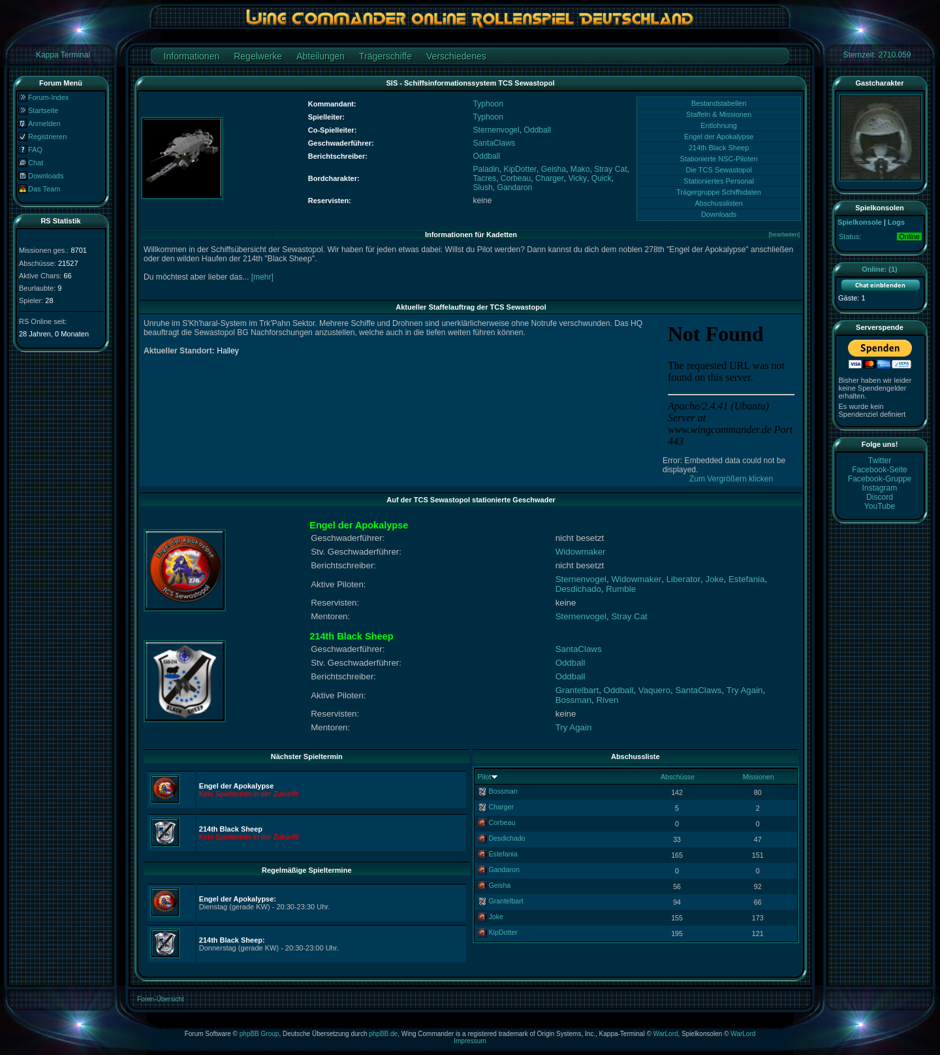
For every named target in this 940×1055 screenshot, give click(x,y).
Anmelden (44, 123)
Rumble (621, 589)
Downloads (45, 176)
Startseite (43, 110)
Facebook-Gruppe (879, 478)
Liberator (683, 579)
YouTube (880, 506)
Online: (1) (879, 269)
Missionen (758, 777)
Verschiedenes (456, 56)
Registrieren (47, 136)
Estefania (746, 579)
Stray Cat (610, 169)
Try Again (745, 690)
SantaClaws (494, 143)
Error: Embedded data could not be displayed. (731, 460)
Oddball (538, 130)
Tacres (485, 178)
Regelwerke (258, 56)
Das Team (44, 189)
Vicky (577, 178)
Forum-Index (48, 97)
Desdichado (578, 589)
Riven (607, 700)
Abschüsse (678, 777)
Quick (601, 178)
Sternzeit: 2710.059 (877, 54)
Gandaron (515, 187)
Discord (879, 497)
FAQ (35, 150)
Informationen (192, 56)
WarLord (665, 1033)
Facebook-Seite (879, 469)
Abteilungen (320, 56)
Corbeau (516, 178)
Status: (850, 236)
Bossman (573, 700)
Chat (35, 163)
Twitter (880, 460)
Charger (549, 178)
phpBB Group (259, 1033)
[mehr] (262, 277)
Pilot (485, 777)
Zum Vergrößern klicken (731, 478)
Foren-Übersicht (160, 999)
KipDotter (520, 169)
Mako (580, 169)
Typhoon (488, 103)
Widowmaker (581, 552)
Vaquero (654, 690)
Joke (715, 579)
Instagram (880, 488)
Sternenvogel (496, 130)
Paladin (486, 169)
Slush (483, 187)
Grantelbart (577, 690)
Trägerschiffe (385, 56)
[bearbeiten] (784, 234)
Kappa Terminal (63, 54)
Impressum (470, 1041)
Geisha (553, 169)
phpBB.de (383, 1033)
